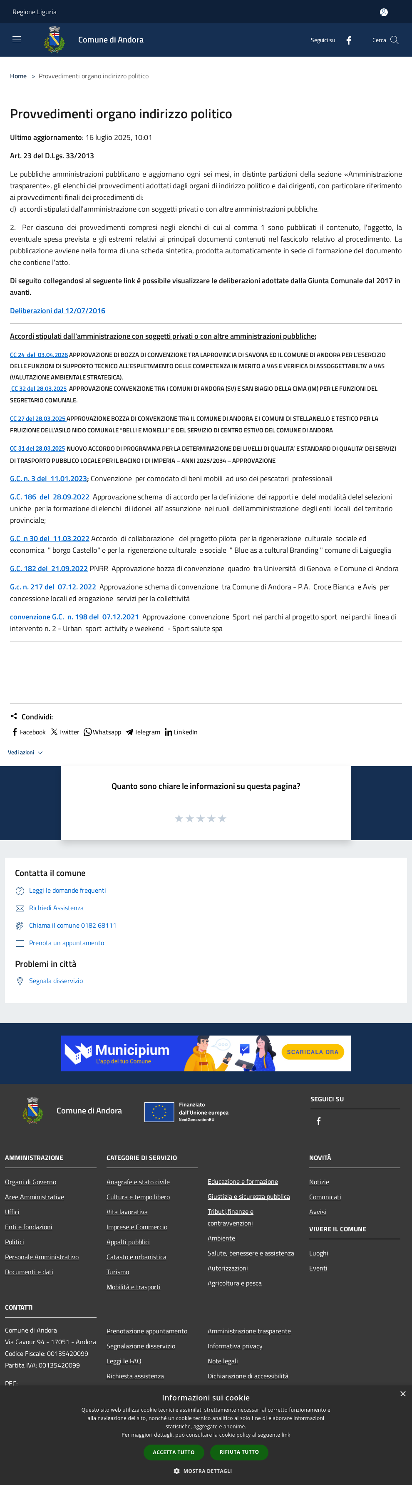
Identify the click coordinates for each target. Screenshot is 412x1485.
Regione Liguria (34, 12)
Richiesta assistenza (135, 1376)
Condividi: (31, 717)
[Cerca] (395, 40)
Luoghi (318, 1253)
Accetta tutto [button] (174, 1452)
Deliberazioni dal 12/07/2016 (57, 310)
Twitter (64, 732)
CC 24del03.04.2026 (39, 354)
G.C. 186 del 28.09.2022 (49, 496)
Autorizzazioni (228, 1268)
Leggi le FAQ (124, 1361)
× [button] (403, 1394)
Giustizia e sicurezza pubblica (249, 1196)
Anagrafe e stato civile (138, 1182)
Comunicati (325, 1197)
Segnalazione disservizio (141, 1346)
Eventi (318, 1268)
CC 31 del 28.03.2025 (37, 448)
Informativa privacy (235, 1346)
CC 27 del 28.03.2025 (38, 418)
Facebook (28, 732)
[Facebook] (345, 39)
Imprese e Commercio (137, 1227)
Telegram (142, 732)
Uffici (12, 1212)
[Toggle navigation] (17, 39)
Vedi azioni (26, 753)
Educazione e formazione (243, 1181)
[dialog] (206, 1435)
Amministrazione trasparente (249, 1331)
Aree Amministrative (34, 1197)
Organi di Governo (30, 1182)
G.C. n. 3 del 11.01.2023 (48, 478)
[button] (206, 1471)
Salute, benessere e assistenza (251, 1253)
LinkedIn (181, 732)
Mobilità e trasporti (134, 1287)
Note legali (223, 1361)
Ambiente (221, 1238)
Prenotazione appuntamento (147, 1331)
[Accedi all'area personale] (383, 12)
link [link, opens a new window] (286, 1434)
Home (18, 76)
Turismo (118, 1272)
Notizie (319, 1182)
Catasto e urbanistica (136, 1257)
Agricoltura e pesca (235, 1283)
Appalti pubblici (128, 1242)
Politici (14, 1242)
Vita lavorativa (127, 1212)
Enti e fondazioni (28, 1227)
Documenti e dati (29, 1272)
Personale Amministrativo (42, 1257)
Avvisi (317, 1212)
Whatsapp (102, 732)
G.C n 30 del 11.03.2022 (49, 538)
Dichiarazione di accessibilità (248, 1376)
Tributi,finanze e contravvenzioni (230, 1217)
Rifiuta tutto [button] (239, 1451)
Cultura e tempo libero (138, 1197)
